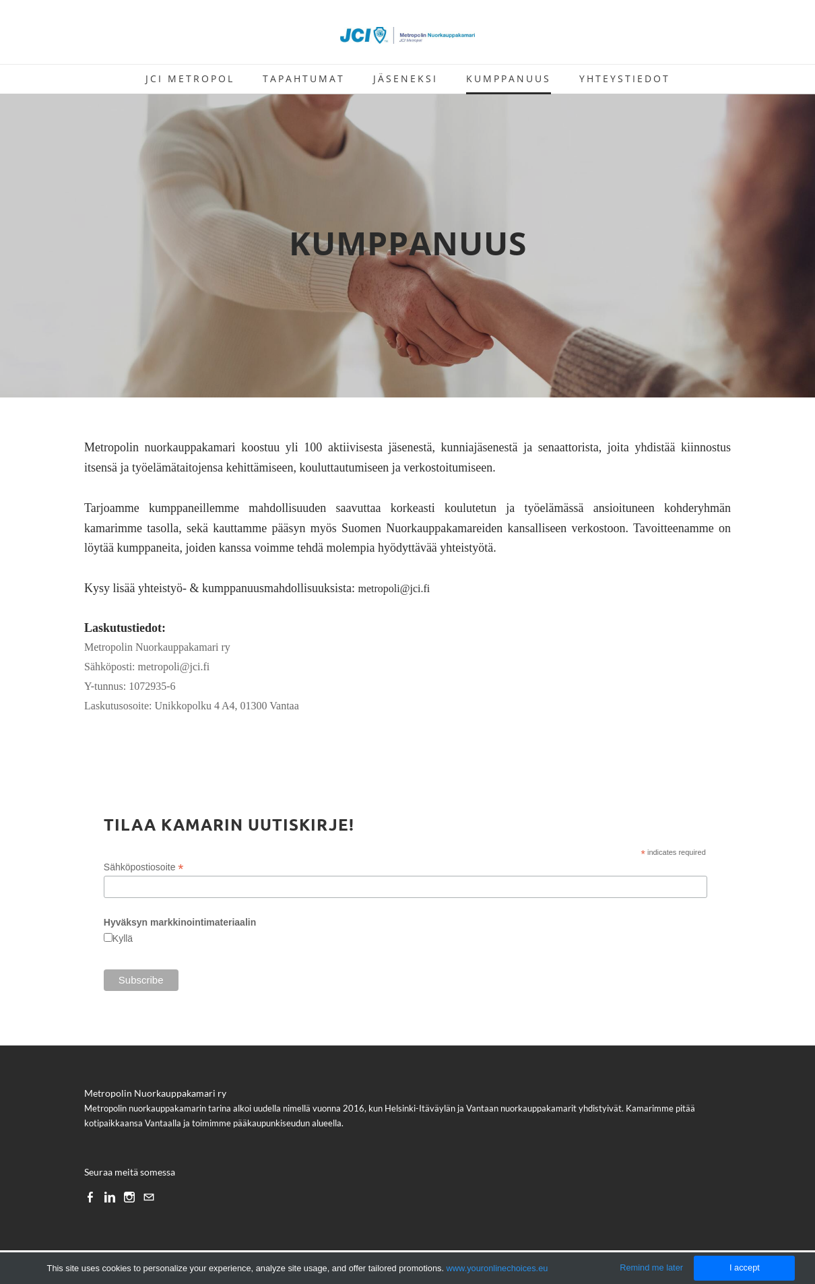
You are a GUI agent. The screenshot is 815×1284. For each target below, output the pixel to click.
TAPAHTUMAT (304, 78)
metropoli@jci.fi (394, 588)
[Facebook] (90, 1196)
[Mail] (148, 1196)
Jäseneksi (405, 78)
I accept (744, 1267)
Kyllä (122, 938)
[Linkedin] (109, 1196)
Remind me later (651, 1267)
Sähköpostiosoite (144, 867)
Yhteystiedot (624, 78)
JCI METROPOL (189, 78)
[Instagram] (129, 1196)
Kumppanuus (508, 78)
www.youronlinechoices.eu (497, 1268)
